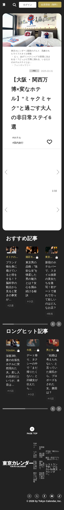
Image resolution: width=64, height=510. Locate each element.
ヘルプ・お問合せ (35, 454)
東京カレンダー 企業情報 (35, 477)
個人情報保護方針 (41, 455)
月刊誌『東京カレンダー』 (52, 452)
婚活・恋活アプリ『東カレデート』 (52, 458)
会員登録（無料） (50, 4)
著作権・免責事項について (41, 465)
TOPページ (35, 445)
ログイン (27, 4)
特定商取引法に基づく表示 (41, 475)
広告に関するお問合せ (35, 465)
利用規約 (41, 448)
